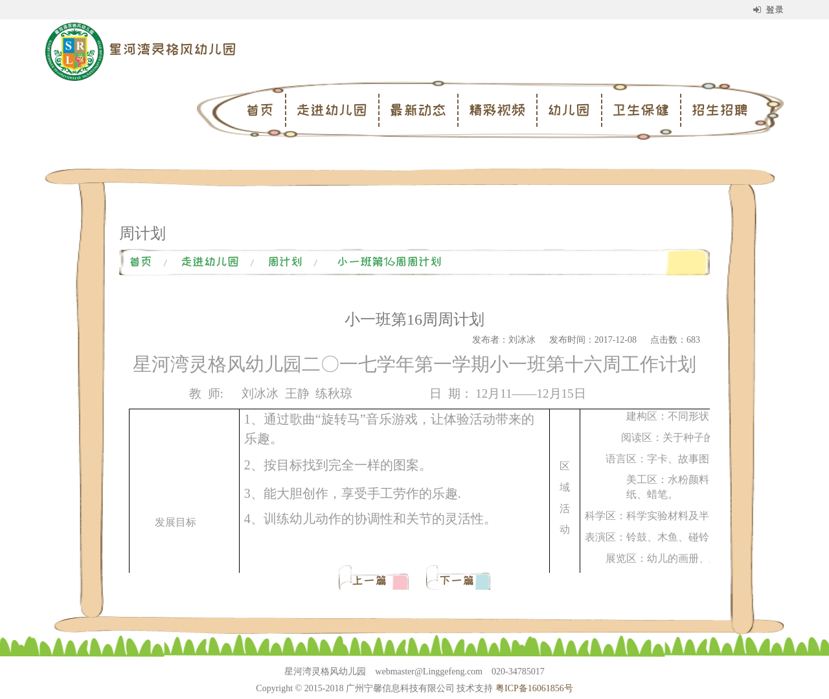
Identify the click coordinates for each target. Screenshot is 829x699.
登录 (768, 9)
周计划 (284, 262)
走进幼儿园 (331, 110)
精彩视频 (496, 110)
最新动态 (417, 110)
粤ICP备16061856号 (534, 688)
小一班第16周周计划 (389, 262)
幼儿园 (568, 110)
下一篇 (456, 580)
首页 (259, 110)
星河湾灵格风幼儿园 (172, 49)
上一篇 (372, 580)
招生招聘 (719, 110)
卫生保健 (640, 110)
